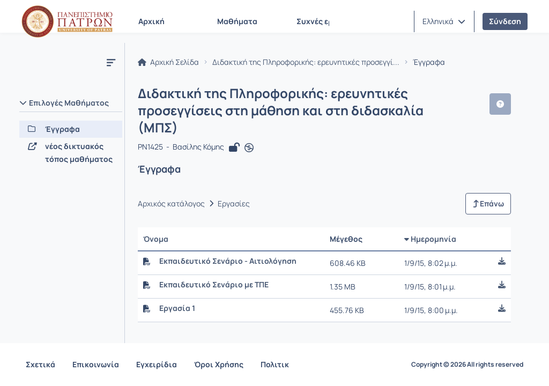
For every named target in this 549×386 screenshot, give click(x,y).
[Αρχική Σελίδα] (67, 21)
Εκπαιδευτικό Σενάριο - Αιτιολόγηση (227, 244)
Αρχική (151, 21)
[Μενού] (111, 62)
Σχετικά (40, 364)
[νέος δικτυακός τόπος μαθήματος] (70, 153)
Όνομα (155, 222)
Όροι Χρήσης (218, 364)
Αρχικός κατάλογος (171, 186)
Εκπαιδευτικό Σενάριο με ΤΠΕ (214, 267)
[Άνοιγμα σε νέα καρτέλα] (249, 131)
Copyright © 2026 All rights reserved (467, 364)
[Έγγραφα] (70, 129)
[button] (443, 21)
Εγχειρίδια (156, 364)
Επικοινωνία (95, 364)
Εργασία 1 (177, 291)
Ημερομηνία (436, 222)
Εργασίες (234, 186)
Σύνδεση (505, 21)
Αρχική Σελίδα (168, 62)
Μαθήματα (237, 21)
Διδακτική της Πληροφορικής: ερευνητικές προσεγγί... (305, 62)
